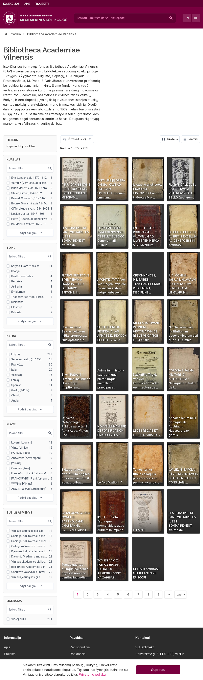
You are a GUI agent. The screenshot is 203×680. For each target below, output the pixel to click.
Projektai (42, 3)
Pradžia (15, 34)
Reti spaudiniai (80, 647)
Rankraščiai (78, 654)
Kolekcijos (11, 3)
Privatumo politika (92, 676)
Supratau (158, 671)
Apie (27, 3)
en (187, 18)
